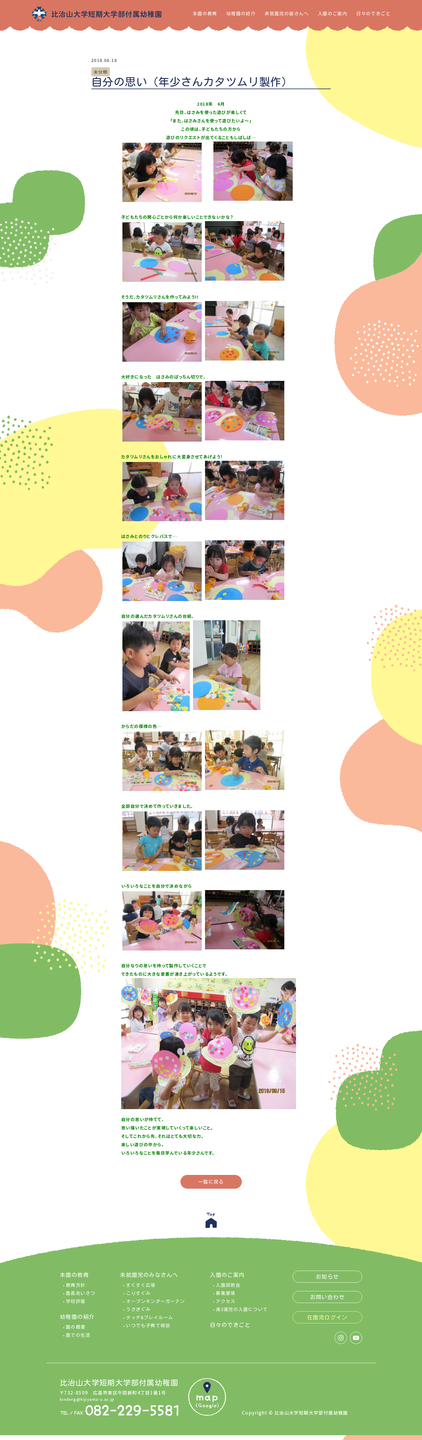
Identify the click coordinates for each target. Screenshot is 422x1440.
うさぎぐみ (138, 1314)
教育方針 (76, 1290)
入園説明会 (228, 1290)
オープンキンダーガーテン (155, 1306)
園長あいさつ (80, 1298)
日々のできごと (373, 13)
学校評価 (76, 1306)
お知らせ (327, 1281)
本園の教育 (205, 13)
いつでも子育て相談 (148, 1330)
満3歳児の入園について (242, 1314)
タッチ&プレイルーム (149, 1322)
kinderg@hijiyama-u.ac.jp (92, 1404)
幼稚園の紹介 (241, 13)
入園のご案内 (332, 13)
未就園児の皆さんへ (287, 13)
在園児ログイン (327, 1322)
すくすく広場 (140, 1290)
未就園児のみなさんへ (149, 1279)
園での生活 (78, 1340)
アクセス (226, 1306)
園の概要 (76, 1332)
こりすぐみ (138, 1298)
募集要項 (226, 1298)
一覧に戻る (211, 1181)
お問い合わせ (327, 1301)
